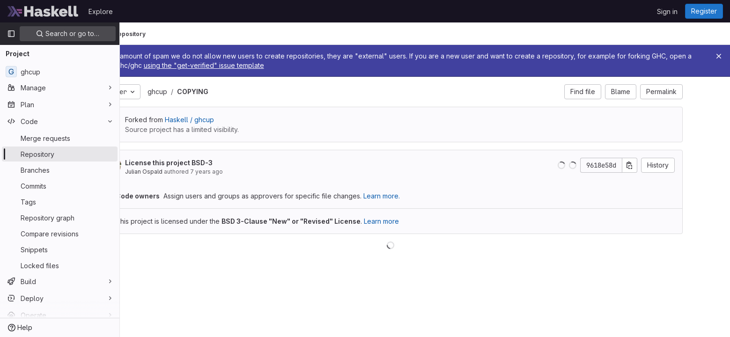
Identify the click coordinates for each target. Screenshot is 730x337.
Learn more (416, 221)
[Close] (718, 56)
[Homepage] (43, 11)
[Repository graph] (60, 217)
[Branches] (60, 169)
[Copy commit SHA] (664, 165)
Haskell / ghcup (224, 120)
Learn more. (416, 196)
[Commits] (60, 185)
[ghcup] (60, 71)
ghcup (192, 91)
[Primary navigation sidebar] (11, 33)
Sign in (667, 11)
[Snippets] (60, 249)
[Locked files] (60, 265)
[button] (596, 165)
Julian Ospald (178, 171)
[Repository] (60, 154)
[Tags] (60, 201)
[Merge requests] (60, 138)
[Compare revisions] (60, 233)
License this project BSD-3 (203, 163)
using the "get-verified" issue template (338, 65)
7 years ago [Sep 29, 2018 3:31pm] (241, 171)
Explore (100, 11)
